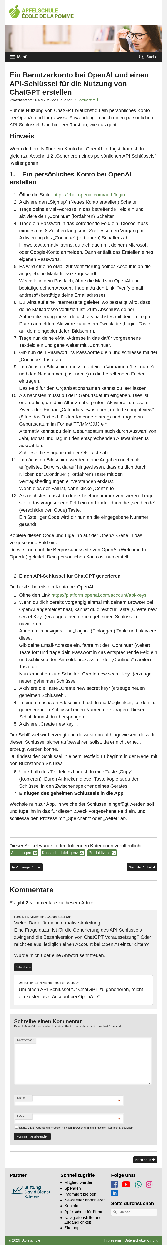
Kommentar (25, 1040)
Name (21, 1097)
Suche (151, 57)
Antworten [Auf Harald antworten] (22, 967)
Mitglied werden (78, 1182)
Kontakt (71, 1206)
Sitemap (72, 1227)
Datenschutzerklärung (141, 1240)
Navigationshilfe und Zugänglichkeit (83, 1219)
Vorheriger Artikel (28, 867)
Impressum (112, 1240)
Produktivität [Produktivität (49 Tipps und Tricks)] (102, 853)
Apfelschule (31, 1240)
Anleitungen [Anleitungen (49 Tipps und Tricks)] (24, 853)
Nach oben (143, 1160)
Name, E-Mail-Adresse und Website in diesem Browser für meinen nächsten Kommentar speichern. (76, 1127)
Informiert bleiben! (80, 1194)
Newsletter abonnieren (85, 1200)
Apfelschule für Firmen (85, 1211)
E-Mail (21, 1116)
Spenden (72, 1188)
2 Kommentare (85, 100)
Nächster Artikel (140, 867)
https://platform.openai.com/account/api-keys (99, 595)
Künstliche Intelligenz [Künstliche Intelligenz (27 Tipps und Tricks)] (63, 853)
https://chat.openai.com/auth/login (89, 195)
